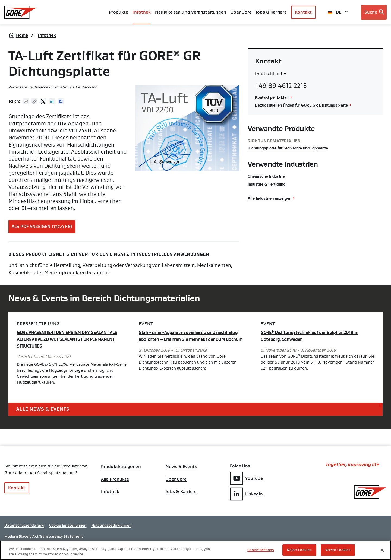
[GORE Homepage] (20, 12)
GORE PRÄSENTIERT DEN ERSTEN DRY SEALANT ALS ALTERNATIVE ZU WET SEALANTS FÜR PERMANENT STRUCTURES (71, 339)
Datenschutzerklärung (24, 528)
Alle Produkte (115, 480)
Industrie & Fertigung (268, 184)
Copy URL (34, 101)
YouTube (246, 478)
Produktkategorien (121, 466)
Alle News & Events (44, 408)
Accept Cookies (338, 550)
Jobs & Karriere (181, 494)
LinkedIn (246, 493)
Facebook (61, 101)
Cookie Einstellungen (68, 528)
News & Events (181, 466)
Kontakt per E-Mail (273, 97)
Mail (26, 101)
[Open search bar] (374, 12)
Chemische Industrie (268, 176)
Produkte (118, 12)
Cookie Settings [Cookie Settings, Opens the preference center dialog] (260, 550)
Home (22, 35)
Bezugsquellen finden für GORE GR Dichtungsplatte (305, 105)
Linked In (52, 101)
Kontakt (303, 12)
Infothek (47, 35)
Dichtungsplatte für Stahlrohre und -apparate (291, 148)
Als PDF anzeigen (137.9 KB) (42, 226)
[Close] (382, 550)
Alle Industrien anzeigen (271, 198)
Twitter (43, 101)
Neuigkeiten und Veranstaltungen (190, 12)
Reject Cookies (299, 550)
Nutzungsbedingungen (111, 528)
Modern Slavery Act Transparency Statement (43, 539)
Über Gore (241, 12)
